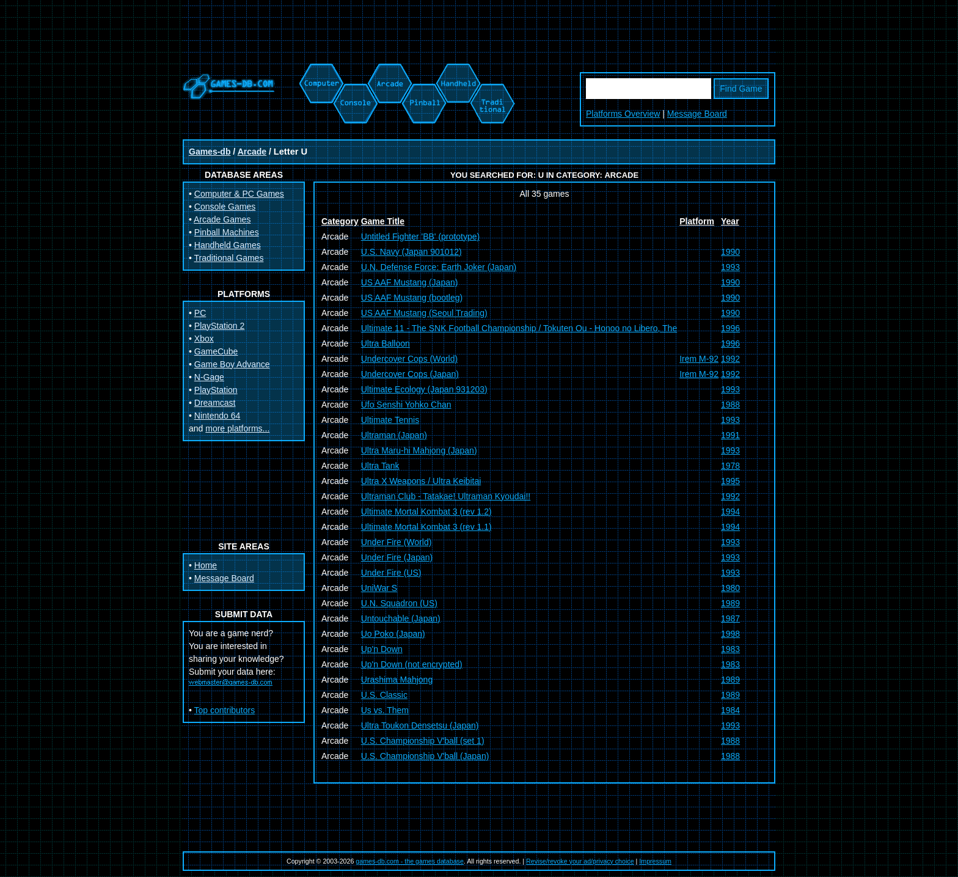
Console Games (224, 206)
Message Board (697, 114)
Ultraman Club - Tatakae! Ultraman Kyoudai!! (446, 496)
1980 (730, 588)
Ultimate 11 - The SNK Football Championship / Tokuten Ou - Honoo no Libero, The (519, 328)
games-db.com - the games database (410, 861)
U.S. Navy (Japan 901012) (411, 252)
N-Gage (209, 377)
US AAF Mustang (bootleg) (412, 298)
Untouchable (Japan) (401, 618)
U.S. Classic (384, 695)
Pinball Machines (226, 232)
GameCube (216, 351)
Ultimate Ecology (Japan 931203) (424, 389)
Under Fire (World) (396, 542)
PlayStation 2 (219, 326)
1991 (730, 435)
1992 (730, 359)
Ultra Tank (380, 466)
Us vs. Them (385, 710)
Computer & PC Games (239, 194)
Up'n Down (382, 649)
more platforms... (237, 428)
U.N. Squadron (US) (399, 603)
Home (205, 565)
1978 (730, 466)
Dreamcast (215, 403)
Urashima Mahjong (397, 679)
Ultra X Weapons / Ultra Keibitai (421, 481)
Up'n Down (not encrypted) (412, 664)
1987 (730, 618)
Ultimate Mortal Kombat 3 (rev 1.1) (426, 527)
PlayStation (216, 390)
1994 (730, 511)
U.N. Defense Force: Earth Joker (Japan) (438, 267)
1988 (730, 404)
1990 (730, 252)
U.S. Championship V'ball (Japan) (425, 756)
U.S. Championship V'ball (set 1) (422, 741)
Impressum (655, 861)
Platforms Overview (623, 114)
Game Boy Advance (232, 364)
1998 (730, 634)
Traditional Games (229, 258)
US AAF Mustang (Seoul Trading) (424, 313)
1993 (730, 267)
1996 (730, 328)
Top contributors (224, 710)
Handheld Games (227, 245)
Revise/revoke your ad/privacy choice (580, 861)
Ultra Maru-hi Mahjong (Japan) (419, 450)
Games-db (209, 151)
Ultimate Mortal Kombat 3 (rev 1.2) (426, 511)
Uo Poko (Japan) (393, 634)
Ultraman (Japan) (394, 435)
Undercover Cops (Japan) (410, 374)
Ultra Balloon (385, 343)
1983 (730, 649)
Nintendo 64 (217, 415)
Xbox (204, 338)
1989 (730, 603)
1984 (730, 710)
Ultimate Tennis (390, 420)
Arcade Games (222, 219)
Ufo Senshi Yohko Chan (406, 404)
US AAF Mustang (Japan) (409, 282)
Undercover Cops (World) (409, 359)
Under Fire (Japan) (397, 557)
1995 (730, 481)
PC (200, 313)
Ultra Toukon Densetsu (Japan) (420, 725)
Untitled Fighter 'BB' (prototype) (420, 236)
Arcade (252, 151)
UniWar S (379, 588)
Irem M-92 (698, 359)
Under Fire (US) (391, 573)
